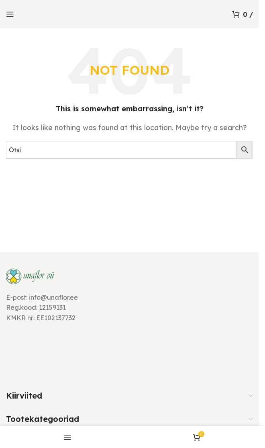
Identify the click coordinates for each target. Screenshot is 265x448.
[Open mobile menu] (10, 14)
